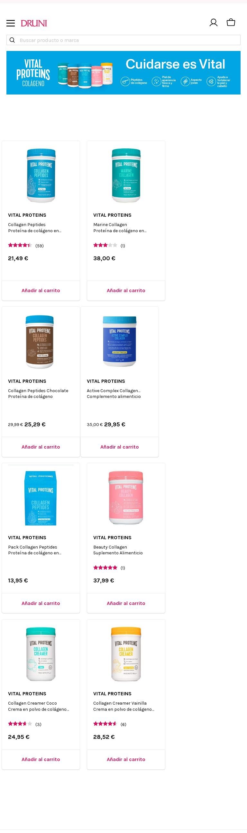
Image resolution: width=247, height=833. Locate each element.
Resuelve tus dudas (146, 698)
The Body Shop (199, 790)
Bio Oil (228, 790)
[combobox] (123, 40)
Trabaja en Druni (84, 719)
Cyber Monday (140, 762)
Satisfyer (192, 730)
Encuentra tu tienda (88, 709)
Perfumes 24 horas (203, 741)
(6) (122, 562)
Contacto (134, 709)
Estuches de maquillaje (209, 751)
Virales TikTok (198, 698)
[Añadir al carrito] (40, 288)
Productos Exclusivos (207, 709)
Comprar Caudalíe (203, 719)
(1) (121, 243)
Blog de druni (140, 730)
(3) (39, 562)
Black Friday (138, 751)
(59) (40, 243)
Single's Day (137, 741)
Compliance (79, 758)
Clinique (192, 772)
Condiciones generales (150, 719)
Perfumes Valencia (203, 762)
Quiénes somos (83, 698)
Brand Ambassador (87, 748)
